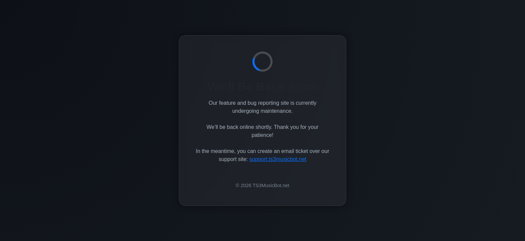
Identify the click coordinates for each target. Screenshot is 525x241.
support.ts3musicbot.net (277, 159)
